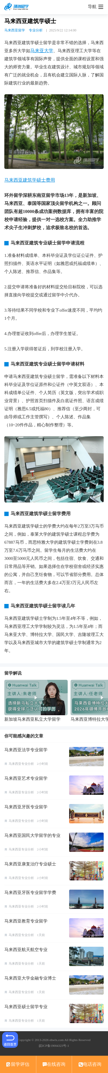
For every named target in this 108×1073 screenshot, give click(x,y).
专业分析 (36, 30)
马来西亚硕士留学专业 (26, 1006)
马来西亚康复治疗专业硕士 (30, 864)
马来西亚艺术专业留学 (26, 778)
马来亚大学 (41, 50)
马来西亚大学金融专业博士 (30, 978)
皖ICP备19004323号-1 (54, 1045)
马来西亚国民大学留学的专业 (32, 835)
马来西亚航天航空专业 (26, 949)
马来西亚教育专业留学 (26, 921)
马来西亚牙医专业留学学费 (30, 892)
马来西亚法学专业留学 (26, 750)
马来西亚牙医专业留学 (26, 807)
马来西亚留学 (14, 30)
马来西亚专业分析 (21, 763)
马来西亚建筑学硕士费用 (29, 180)
